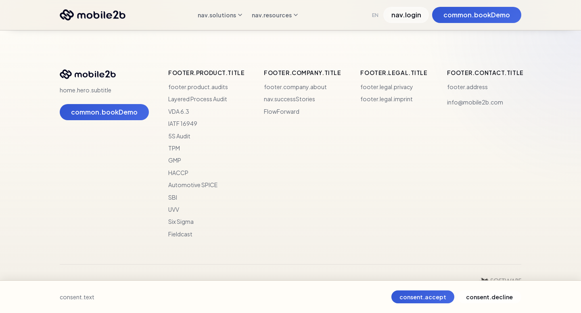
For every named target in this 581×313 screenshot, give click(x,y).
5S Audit (179, 136)
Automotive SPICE (192, 184)
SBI (172, 197)
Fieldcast (180, 234)
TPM (174, 148)
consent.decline (489, 296)
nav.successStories (289, 98)
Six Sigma (181, 221)
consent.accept (422, 296)
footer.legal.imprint (386, 98)
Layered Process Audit (197, 98)
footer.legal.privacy (386, 86)
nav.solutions (220, 15)
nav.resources (275, 15)
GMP (174, 160)
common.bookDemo (476, 14)
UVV (173, 209)
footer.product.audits (198, 86)
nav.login (406, 14)
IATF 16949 (182, 123)
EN (375, 15)
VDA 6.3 (178, 111)
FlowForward (281, 111)
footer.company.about (295, 86)
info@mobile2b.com (475, 102)
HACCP (178, 172)
